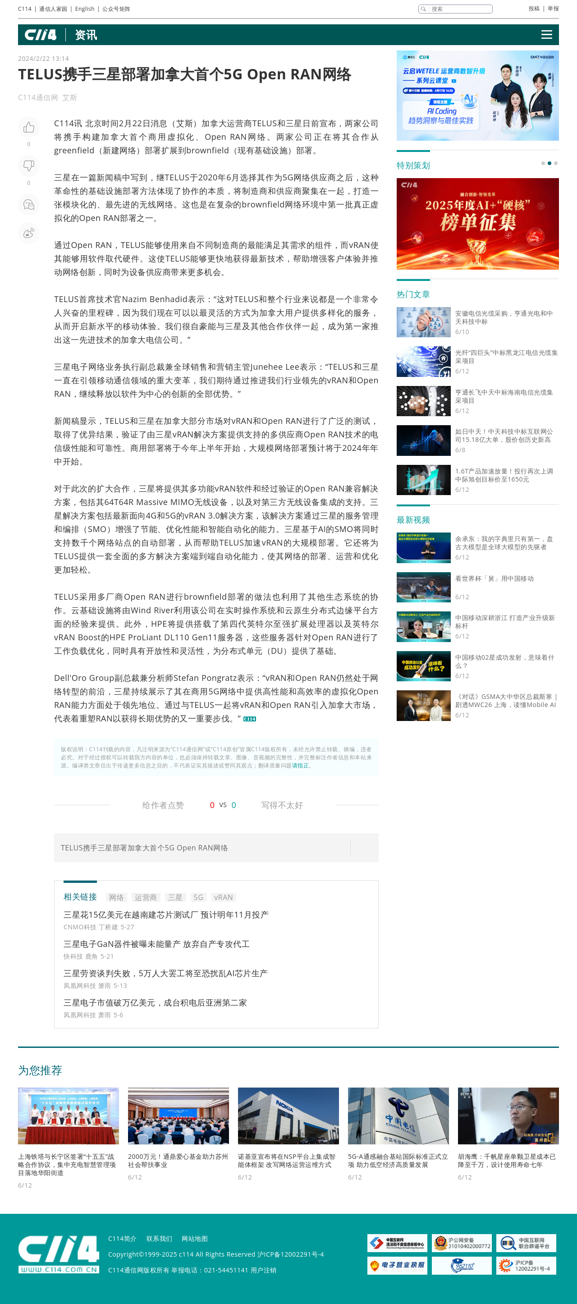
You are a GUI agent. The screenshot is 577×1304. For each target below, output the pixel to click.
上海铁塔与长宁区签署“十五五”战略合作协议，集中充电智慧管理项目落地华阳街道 (67, 1164)
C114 (25, 9)
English (85, 9)
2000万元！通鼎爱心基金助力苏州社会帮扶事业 (178, 1160)
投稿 (534, 8)
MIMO (182, 501)
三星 (294, 123)
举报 (553, 8)
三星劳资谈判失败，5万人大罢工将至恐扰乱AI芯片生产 (166, 973)
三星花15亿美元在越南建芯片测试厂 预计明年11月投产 (166, 914)
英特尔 (260, 623)
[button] (543, 163)
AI (322, 528)
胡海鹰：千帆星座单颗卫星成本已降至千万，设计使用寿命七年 (507, 1160)
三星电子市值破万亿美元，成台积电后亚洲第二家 (155, 1002)
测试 (362, 420)
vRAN (359, 244)
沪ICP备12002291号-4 (290, 1254)
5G (288, 177)
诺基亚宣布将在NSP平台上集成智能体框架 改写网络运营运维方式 (287, 1160)
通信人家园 (53, 9)
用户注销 (264, 1270)
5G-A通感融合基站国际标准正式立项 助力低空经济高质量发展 (398, 1160)
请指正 (300, 765)
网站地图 (195, 1238)
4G (151, 515)
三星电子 (71, 366)
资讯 (86, 34)
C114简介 (122, 1238)
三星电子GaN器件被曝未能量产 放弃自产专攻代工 (157, 943)
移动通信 (114, 380)
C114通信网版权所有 (138, 1270)
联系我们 (160, 1238)
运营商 (239, 123)
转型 (71, 691)
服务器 (230, 637)
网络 (257, 136)
